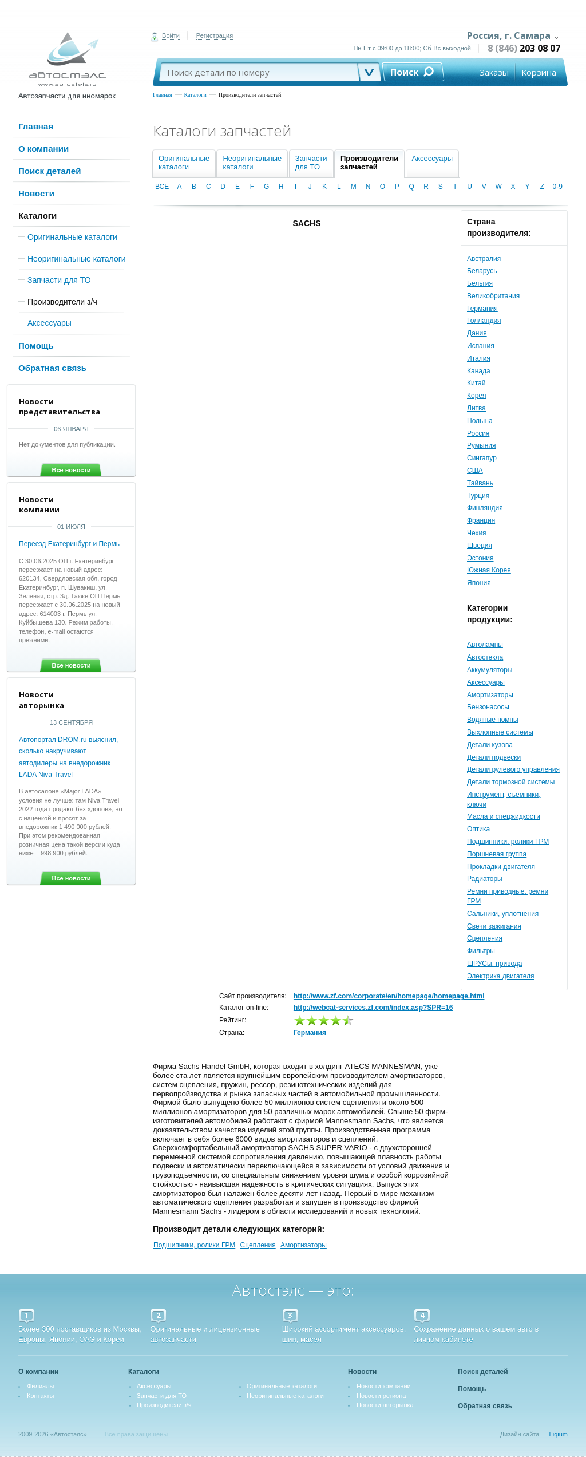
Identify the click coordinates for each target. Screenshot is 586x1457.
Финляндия (485, 508)
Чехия (476, 533)
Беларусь (482, 271)
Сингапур (482, 458)
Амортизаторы (490, 695)
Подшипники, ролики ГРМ (508, 842)
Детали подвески (494, 757)
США (475, 471)
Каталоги (195, 95)
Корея (476, 396)
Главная (162, 95)
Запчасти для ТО (59, 280)
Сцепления (484, 938)
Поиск (404, 72)
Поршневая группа (496, 854)
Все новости (71, 470)
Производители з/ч (62, 301)
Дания (477, 333)
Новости (36, 193)
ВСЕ (162, 187)
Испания (480, 346)
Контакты (40, 1395)
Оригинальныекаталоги (184, 162)
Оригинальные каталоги (72, 237)
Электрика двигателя (500, 976)
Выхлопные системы (500, 732)
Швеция (479, 546)
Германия (482, 309)
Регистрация (214, 35)
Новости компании (384, 1386)
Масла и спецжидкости (503, 816)
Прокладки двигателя (501, 867)
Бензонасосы (488, 707)
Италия (478, 358)
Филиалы (40, 1386)
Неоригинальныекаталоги (252, 162)
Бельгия (480, 283)
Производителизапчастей (369, 162)
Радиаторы (484, 879)
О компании (43, 148)
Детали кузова (490, 745)
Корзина (538, 72)
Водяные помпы (492, 720)
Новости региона (381, 1395)
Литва (476, 408)
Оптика (478, 829)
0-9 (558, 187)
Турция (478, 496)
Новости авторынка (385, 1404)
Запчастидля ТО (311, 162)
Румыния (481, 445)
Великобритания (493, 296)
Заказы (494, 72)
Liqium (558, 1434)
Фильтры (481, 951)
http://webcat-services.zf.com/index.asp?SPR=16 (373, 1008)
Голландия (484, 321)
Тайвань (480, 483)
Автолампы (485, 645)
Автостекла (485, 657)
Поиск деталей (49, 171)
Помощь (36, 345)
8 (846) (524, 48)
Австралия (484, 259)
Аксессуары (49, 322)
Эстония (480, 558)
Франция (481, 520)
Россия (478, 433)
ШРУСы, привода (494, 964)
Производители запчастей (250, 95)
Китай (476, 383)
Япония (479, 583)
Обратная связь (52, 368)
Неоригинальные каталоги (76, 258)
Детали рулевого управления (513, 769)
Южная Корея (489, 570)
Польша (480, 421)
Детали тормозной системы (511, 782)
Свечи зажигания (494, 926)
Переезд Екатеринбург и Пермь (69, 544)
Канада (478, 371)
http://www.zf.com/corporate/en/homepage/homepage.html (389, 996)
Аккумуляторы (489, 670)
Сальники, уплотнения (503, 914)
